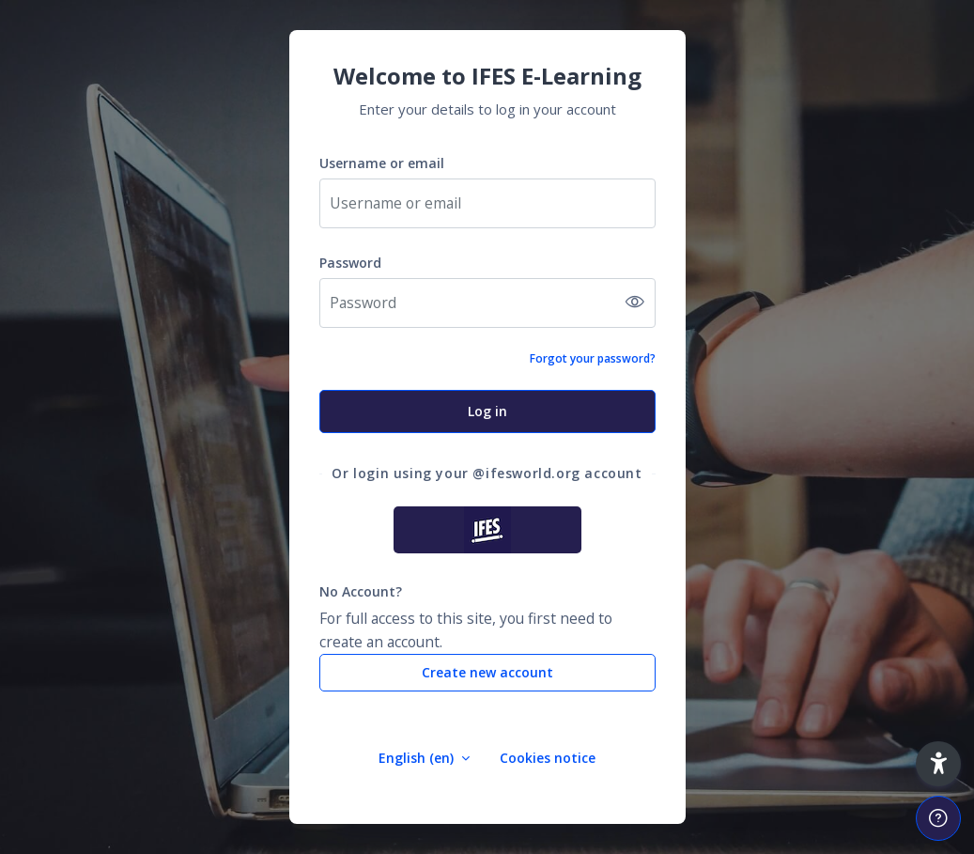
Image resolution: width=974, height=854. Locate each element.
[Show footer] (938, 818)
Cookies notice (547, 758)
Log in (487, 411)
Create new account (487, 672)
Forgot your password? (593, 358)
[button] (938, 763)
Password (350, 263)
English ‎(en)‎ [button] (418, 758)
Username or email (381, 163)
